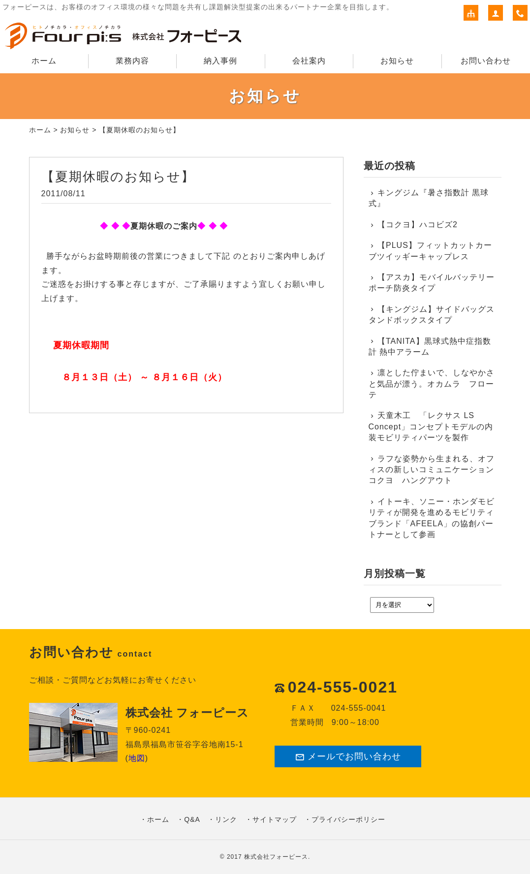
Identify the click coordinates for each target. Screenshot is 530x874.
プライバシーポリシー (348, 819)
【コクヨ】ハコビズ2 (417, 224)
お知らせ (397, 61)
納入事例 (220, 61)
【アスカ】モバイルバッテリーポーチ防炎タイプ (432, 282)
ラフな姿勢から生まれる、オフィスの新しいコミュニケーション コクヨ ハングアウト (433, 469)
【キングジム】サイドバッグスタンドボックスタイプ (432, 314)
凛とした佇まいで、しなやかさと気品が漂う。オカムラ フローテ (432, 383)
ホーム (44, 61)
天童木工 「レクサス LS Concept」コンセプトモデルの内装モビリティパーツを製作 (431, 426)
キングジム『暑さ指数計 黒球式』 (429, 198)
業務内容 (132, 61)
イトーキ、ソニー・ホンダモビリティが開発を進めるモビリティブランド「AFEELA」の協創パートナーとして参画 (432, 518)
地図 (136, 758)
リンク (226, 819)
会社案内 (309, 61)
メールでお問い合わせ (348, 757)
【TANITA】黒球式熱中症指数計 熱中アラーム (430, 346)
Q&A (192, 819)
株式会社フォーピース (276, 856)
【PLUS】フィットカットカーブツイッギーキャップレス (430, 250)
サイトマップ (274, 819)
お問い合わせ (486, 61)
